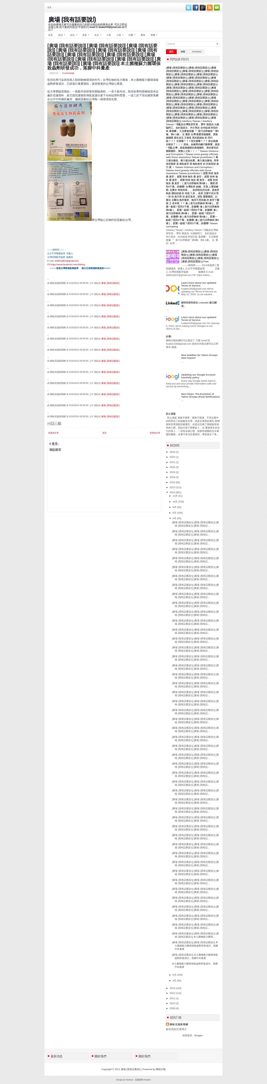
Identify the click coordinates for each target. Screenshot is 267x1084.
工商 (108, 34)
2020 (173, 467)
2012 (173, 993)
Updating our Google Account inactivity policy (198, 376)
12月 (175, 495)
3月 (175, 980)
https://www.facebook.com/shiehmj (68, 264)
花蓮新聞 (139, 1080)
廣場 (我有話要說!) (72, 19)
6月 (175, 518)
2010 (173, 1003)
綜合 (75, 33)
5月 (175, 974)
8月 (175, 512)
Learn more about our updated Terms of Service (198, 284)
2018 (173, 477)
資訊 (171, 51)
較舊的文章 (155, 433)
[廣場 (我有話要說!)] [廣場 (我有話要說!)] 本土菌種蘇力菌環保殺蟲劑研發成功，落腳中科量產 (195, 945)
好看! (169, 336)
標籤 (183, 51)
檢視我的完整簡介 (176, 1029)
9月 (175, 507)
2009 (173, 1008)
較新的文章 (53, 433)
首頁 (49, 7)
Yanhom (129, 1080)
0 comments (68, 73)
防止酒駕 (171, 413)
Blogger (199, 1035)
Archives (197, 51)
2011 (173, 998)
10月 (175, 501)
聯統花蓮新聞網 (179, 1024)
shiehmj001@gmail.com (67, 261)
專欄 (155, 33)
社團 (133, 33)
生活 (99, 33)
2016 (173, 482)
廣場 (143, 34)
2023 (173, 457)
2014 (173, 492)
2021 (173, 462)
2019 (173, 472)
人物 (121, 33)
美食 (87, 33)
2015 (173, 487)
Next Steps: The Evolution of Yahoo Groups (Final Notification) (200, 395)
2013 (173, 988)
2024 (173, 452)
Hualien (147, 1080)
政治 (62, 33)
